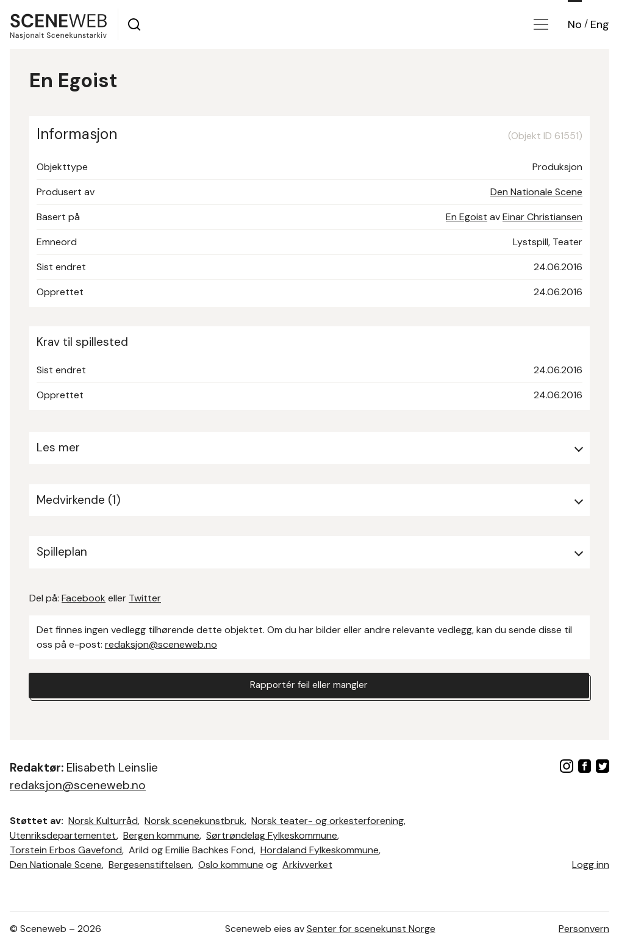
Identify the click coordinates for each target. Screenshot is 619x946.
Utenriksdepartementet (63, 835)
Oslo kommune (230, 864)
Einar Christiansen (542, 216)
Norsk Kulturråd (103, 820)
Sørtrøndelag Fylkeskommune (271, 835)
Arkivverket (307, 864)
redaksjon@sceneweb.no (161, 644)
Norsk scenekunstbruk (195, 820)
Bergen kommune (161, 835)
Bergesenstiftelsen (150, 864)
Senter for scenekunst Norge (371, 928)
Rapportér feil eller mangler (309, 685)
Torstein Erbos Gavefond (66, 850)
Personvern (584, 928)
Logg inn (590, 864)
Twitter (145, 598)
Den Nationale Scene (536, 191)
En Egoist (466, 216)
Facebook (84, 598)
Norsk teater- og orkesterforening (327, 820)
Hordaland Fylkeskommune (319, 850)
